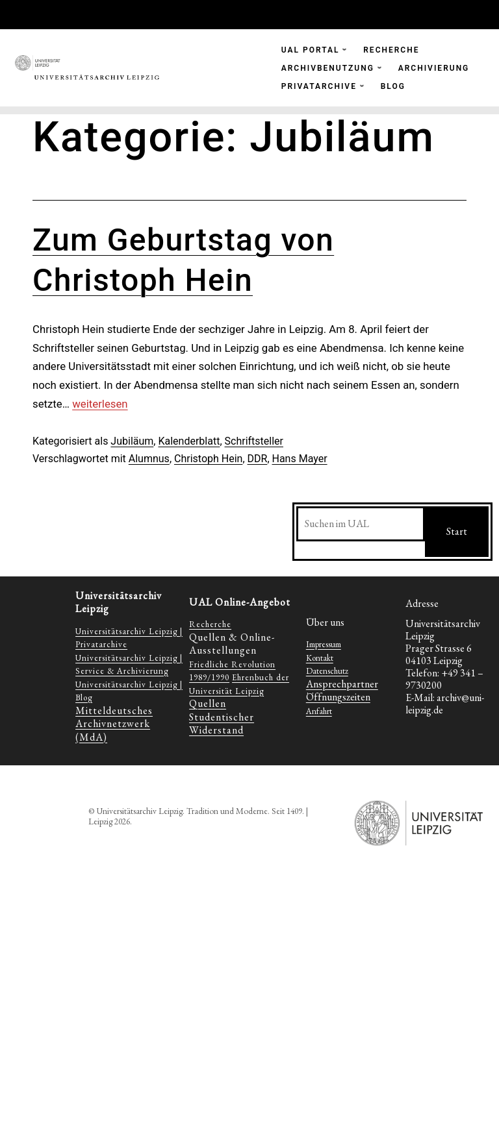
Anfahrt (319, 711)
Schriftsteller (254, 441)
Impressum (323, 644)
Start (456, 531)
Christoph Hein (208, 458)
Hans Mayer (299, 458)
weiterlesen (99, 403)
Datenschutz (327, 670)
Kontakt (319, 657)
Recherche (210, 624)
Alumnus (149, 458)
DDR (258, 458)
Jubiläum (131, 441)
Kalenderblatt (189, 441)
